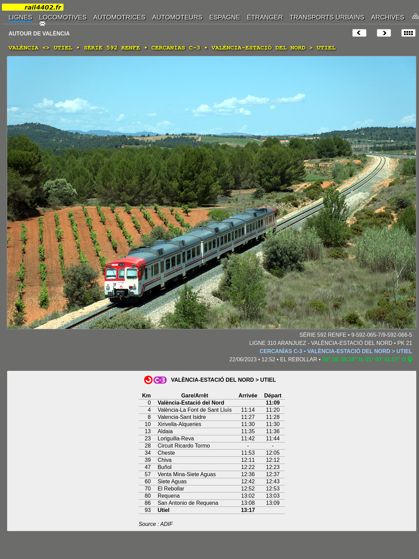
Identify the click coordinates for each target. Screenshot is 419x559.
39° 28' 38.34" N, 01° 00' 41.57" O (364, 359)
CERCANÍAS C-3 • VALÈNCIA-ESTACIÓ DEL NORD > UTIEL (336, 351)
